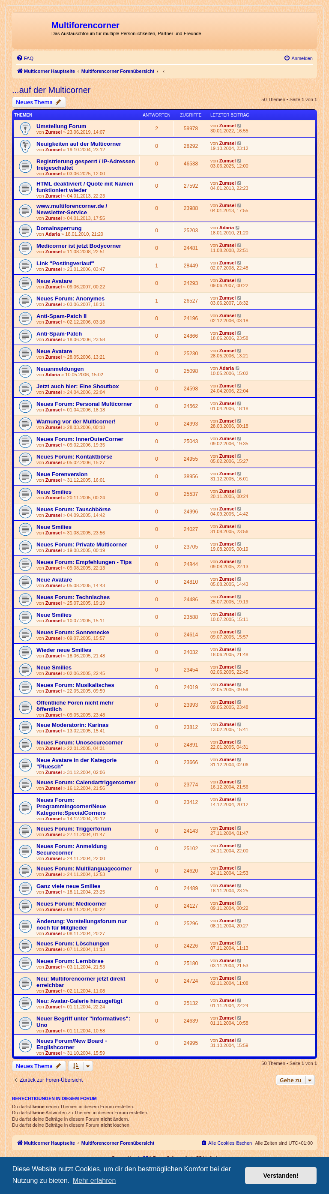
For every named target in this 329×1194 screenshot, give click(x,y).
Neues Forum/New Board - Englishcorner (71, 1044)
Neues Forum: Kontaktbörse (74, 456)
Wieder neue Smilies (63, 650)
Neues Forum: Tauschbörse (73, 509)
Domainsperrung (59, 228)
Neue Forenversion (61, 474)
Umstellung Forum (61, 126)
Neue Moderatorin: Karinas (72, 725)
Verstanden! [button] (281, 1175)
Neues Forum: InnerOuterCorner (79, 439)
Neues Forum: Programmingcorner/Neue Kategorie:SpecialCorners (71, 806)
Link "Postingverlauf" (65, 263)
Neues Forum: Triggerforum (73, 828)
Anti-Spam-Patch (59, 333)
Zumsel (53, 132)
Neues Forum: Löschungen (73, 943)
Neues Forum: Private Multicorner (81, 544)
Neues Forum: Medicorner (71, 903)
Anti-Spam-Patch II (61, 316)
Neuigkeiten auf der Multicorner (78, 144)
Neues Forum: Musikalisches (75, 685)
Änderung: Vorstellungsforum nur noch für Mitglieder (81, 924)
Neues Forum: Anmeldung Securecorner (71, 849)
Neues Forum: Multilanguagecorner (84, 868)
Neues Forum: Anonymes (70, 298)
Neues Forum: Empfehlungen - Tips (84, 562)
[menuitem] (24, 58)
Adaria (52, 234)
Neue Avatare (54, 281)
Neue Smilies (54, 492)
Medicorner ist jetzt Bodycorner (78, 246)
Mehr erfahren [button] (94, 1180)
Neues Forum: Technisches (73, 597)
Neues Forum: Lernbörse (70, 961)
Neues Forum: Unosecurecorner (79, 742)
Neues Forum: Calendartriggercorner (86, 782)
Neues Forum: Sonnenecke (72, 632)
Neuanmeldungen (60, 369)
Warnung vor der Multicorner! (76, 421)
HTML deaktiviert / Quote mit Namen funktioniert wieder (84, 186)
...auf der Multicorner (51, 90)
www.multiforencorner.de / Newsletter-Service (71, 209)
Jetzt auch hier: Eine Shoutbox (77, 386)
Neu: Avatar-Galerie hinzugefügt (79, 1001)
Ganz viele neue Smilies (68, 886)
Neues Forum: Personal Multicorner (84, 404)
